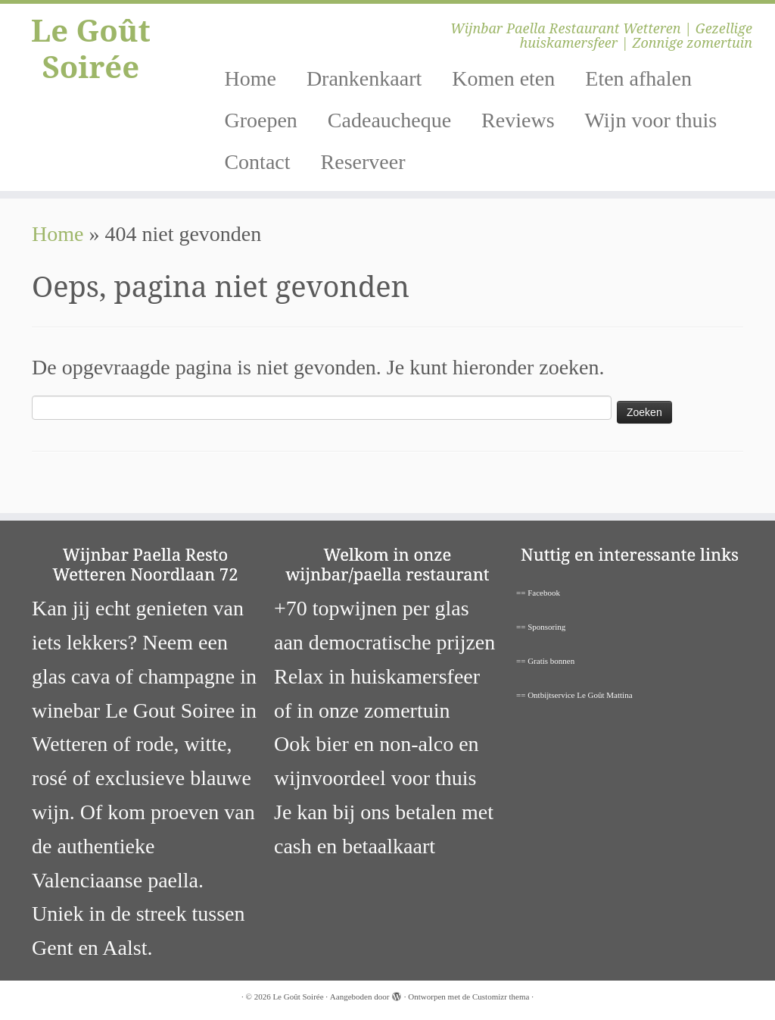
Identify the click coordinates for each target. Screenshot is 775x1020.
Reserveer (363, 162)
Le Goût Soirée (91, 48)
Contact (257, 162)
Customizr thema (500, 996)
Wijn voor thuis (651, 120)
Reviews (517, 120)
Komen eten (503, 78)
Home (249, 78)
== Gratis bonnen (545, 660)
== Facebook (538, 592)
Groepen (260, 120)
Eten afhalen (638, 78)
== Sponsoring (540, 626)
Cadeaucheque (389, 120)
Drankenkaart (364, 78)
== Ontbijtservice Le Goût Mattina (574, 694)
